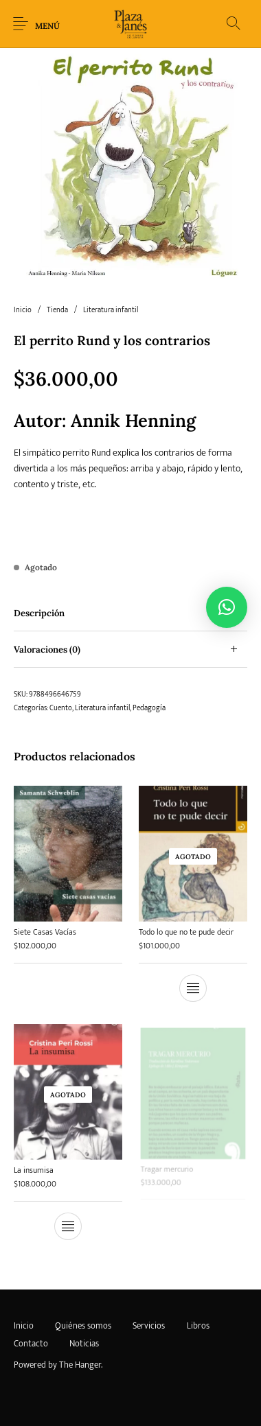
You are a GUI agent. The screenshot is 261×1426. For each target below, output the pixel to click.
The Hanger (80, 1364)
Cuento (60, 708)
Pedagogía (149, 708)
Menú (47, 26)
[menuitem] (23, 1326)
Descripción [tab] (39, 613)
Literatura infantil (110, 310)
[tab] (130, 613)
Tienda (57, 310)
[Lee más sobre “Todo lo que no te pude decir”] (193, 988)
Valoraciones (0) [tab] (47, 649)
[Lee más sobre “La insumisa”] (68, 1223)
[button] (226, 607)
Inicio (23, 310)
